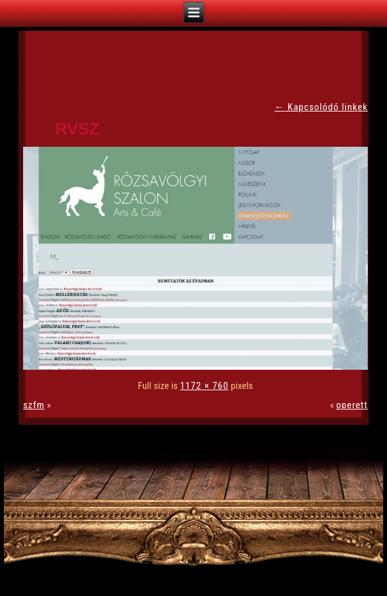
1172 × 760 (204, 386)
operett (352, 405)
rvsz (77, 128)
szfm (33, 405)
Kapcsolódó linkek (321, 107)
